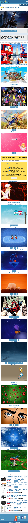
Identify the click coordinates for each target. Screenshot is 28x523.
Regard (14, 407)
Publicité (2, 518)
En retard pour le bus (14, 43)
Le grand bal (14, 86)
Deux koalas (14, 364)
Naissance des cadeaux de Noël (14, 250)
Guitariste (14, 318)
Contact (2, 519)
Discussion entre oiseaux (14, 204)
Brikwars (14, 109)
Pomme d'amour (14, 181)
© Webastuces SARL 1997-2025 (14, 522)
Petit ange (14, 132)
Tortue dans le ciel (14, 66)
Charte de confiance (5, 516)
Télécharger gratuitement (9, 31)
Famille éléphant (14, 272)
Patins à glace (14, 227)
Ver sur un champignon (14, 449)
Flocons (14, 426)
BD (25, 64)
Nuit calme (14, 341)
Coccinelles (14, 384)
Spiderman (14, 295)
